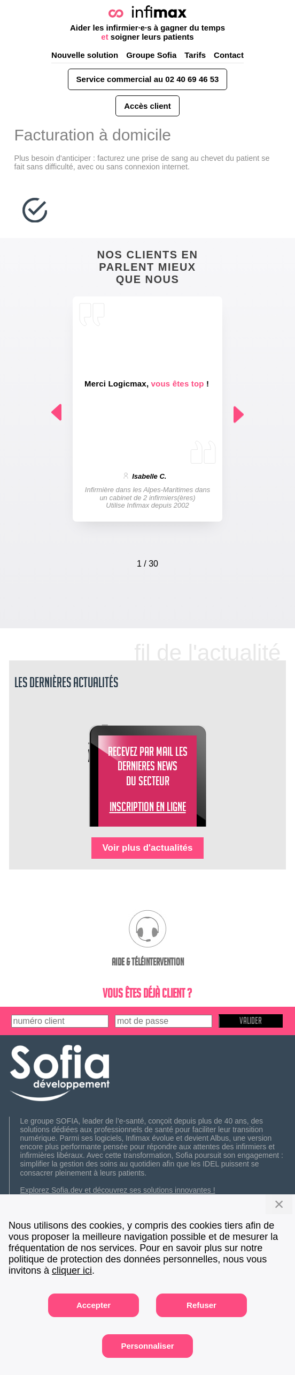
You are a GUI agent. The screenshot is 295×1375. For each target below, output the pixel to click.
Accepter (93, 1305)
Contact (229, 55)
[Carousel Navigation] (147, 561)
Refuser (201, 1305)
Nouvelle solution (84, 55)
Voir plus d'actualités (147, 848)
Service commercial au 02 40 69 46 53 (147, 79)
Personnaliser (147, 1345)
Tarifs (195, 55)
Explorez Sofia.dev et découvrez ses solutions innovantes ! (117, 1190)
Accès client (147, 105)
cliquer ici (72, 1270)
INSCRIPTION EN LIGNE (148, 808)
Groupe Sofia (151, 55)
